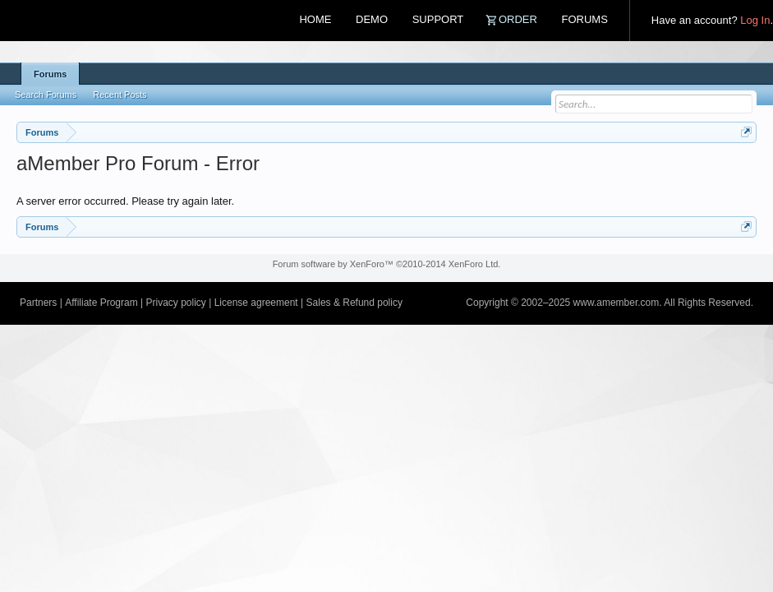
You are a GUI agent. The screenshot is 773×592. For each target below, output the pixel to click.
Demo (372, 19)
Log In (755, 20)
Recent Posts (119, 94)
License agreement (256, 302)
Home (315, 19)
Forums (584, 19)
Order (518, 19)
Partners (38, 302)
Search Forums (45, 94)
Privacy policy (175, 302)
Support (438, 19)
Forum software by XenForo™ (387, 264)
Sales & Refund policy (354, 302)
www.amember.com (616, 302)
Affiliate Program (101, 302)
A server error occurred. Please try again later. (125, 201)
